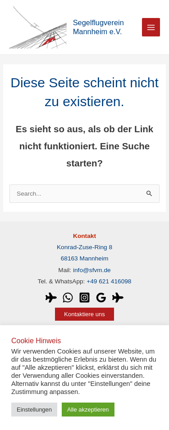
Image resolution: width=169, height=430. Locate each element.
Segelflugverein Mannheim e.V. (98, 27)
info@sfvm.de (92, 270)
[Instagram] (84, 297)
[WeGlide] (51, 297)
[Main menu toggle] (151, 27)
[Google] (101, 297)
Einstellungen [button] (34, 409)
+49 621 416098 (109, 281)
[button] (84, 314)
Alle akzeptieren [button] (88, 409)
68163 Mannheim (85, 258)
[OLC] (117, 297)
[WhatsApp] (67, 297)
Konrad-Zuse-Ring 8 (84, 247)
